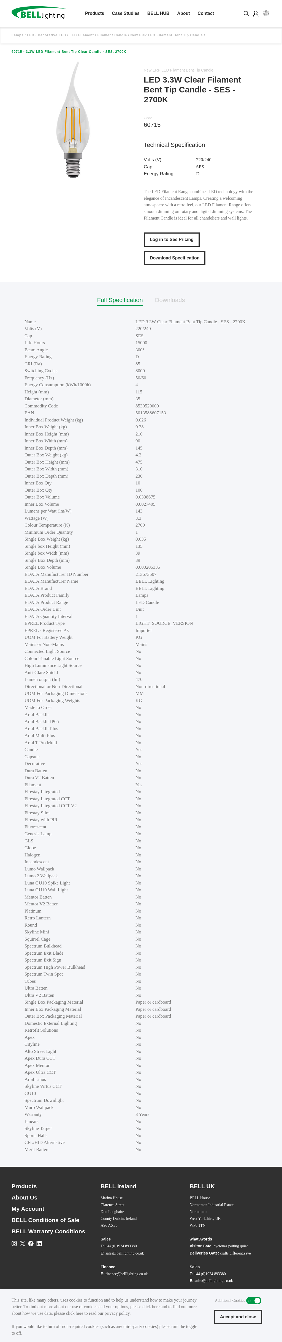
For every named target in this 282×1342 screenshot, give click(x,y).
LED (30, 35)
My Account (28, 1209)
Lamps (18, 35)
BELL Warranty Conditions (48, 1231)
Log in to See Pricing (172, 239)
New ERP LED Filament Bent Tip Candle (166, 35)
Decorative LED (52, 35)
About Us (24, 1197)
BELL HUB (158, 13)
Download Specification (174, 258)
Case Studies (125, 13)
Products (94, 13)
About (183, 13)
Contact (206, 13)
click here (151, 1306)
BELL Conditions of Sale (45, 1220)
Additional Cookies (253, 1300)
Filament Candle (112, 35)
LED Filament (81, 35)
